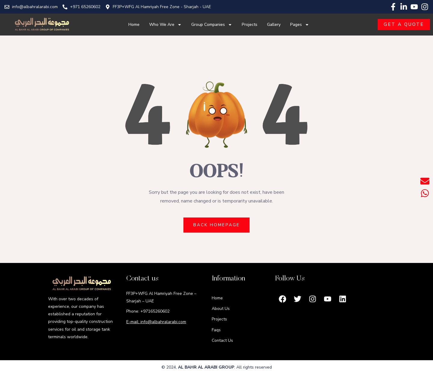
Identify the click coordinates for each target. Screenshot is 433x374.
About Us (221, 308)
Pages (299, 25)
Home (134, 24)
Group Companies (211, 25)
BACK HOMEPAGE (216, 225)
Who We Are (165, 25)
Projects (249, 24)
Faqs (216, 330)
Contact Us (222, 340)
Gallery (274, 24)
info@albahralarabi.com (163, 322)
